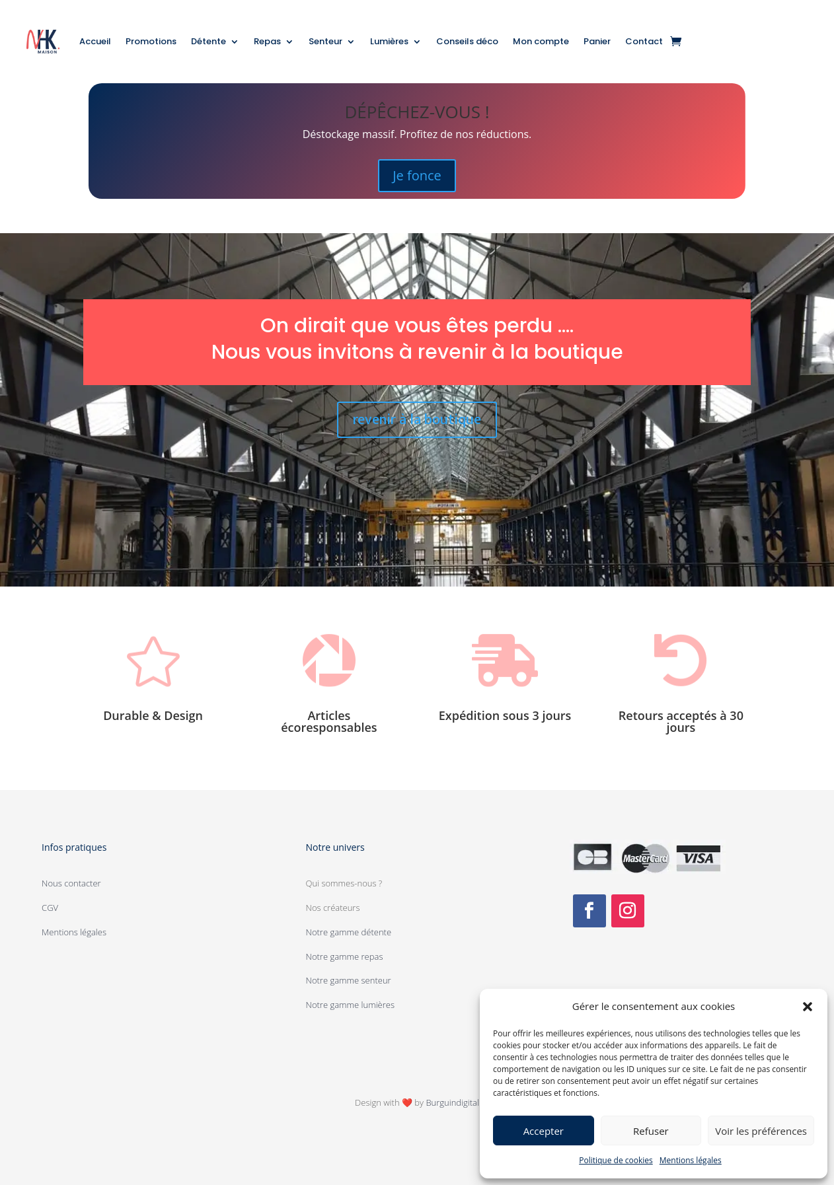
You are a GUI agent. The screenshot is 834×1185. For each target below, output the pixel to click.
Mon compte (541, 41)
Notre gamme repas (344, 956)
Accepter (543, 1130)
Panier (597, 41)
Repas (267, 41)
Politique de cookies (616, 1160)
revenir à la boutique (417, 420)
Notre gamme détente (349, 932)
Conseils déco (467, 41)
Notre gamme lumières (350, 1005)
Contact (644, 41)
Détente (208, 41)
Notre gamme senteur (348, 980)
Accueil (95, 41)
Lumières (389, 41)
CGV (50, 908)
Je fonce (417, 175)
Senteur (325, 41)
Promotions (151, 41)
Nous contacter (71, 883)
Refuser (651, 1130)
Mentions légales (691, 1160)
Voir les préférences (761, 1130)
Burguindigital (452, 1102)
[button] (807, 1006)
